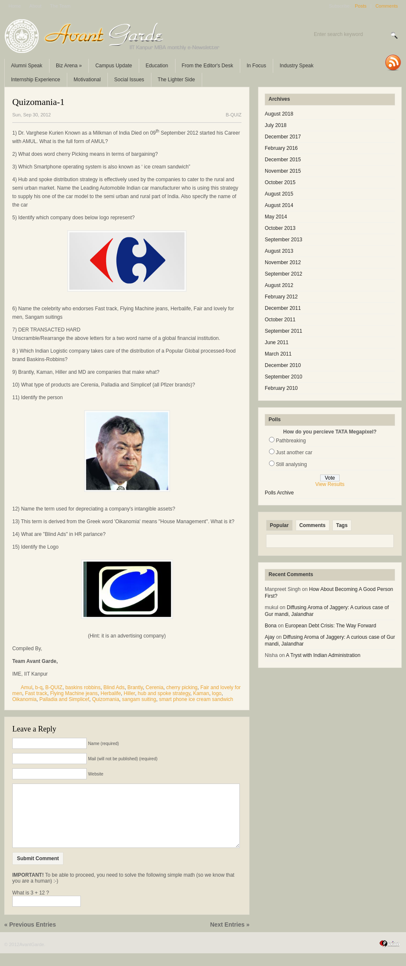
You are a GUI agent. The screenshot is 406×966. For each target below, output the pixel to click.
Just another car (294, 452)
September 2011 (283, 331)
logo (217, 693)
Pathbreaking (291, 441)
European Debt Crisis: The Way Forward (330, 626)
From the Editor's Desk (207, 66)
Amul (26, 687)
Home (14, 5)
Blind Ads (113, 687)
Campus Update (113, 66)
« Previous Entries (30, 937)
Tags (342, 525)
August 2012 (279, 285)
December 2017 (283, 137)
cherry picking (182, 687)
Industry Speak (296, 66)
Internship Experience (35, 80)
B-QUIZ (233, 114)
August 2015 (279, 194)
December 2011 (283, 308)
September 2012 (283, 274)
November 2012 (283, 262)
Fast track (36, 693)
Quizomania (105, 699)
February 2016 (281, 148)
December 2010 (283, 365)
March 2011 (278, 354)
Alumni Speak (26, 66)
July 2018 (275, 125)
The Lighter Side (176, 80)
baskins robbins (82, 687)
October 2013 (280, 228)
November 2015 (283, 171)
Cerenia (154, 687)
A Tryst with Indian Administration (323, 655)
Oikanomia (24, 699)
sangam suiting (139, 699)
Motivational (87, 80)
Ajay (269, 637)
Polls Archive (279, 493)
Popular (279, 525)
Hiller (129, 693)
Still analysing (291, 464)
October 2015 (280, 182)
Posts (361, 5)
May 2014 (276, 217)
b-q (38, 687)
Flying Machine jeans (74, 693)
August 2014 (279, 205)
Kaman (201, 693)
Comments (387, 5)
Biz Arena (69, 66)
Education (156, 66)
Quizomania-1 (38, 102)
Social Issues (129, 80)
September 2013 (283, 240)
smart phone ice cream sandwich (196, 699)
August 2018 (279, 114)
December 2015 (283, 160)
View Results (329, 484)
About (35, 5)
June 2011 (276, 342)
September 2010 (283, 377)
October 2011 (280, 320)
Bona (271, 626)
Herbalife (111, 693)
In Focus (256, 66)
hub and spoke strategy (164, 693)
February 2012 (281, 297)
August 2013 (279, 251)
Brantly (135, 687)
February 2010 (281, 388)
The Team (60, 5)
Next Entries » (230, 937)
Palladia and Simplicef (64, 699)
